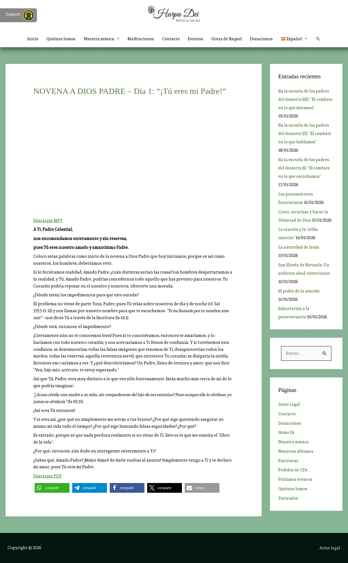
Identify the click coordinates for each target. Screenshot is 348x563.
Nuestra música (97, 38)
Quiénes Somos (59, 38)
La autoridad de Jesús (299, 247)
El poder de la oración (299, 291)
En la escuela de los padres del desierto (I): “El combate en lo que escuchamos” (304, 168)
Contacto (171, 38)
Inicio (30, 38)
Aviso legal (330, 547)
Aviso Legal (289, 404)
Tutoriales (288, 498)
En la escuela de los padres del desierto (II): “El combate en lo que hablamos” (305, 133)
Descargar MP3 (47, 220)
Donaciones (263, 38)
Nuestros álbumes (296, 451)
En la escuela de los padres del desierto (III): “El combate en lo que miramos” (305, 99)
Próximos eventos (295, 479)
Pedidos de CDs (293, 470)
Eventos (196, 38)
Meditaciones (140, 38)
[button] (321, 39)
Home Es (286, 432)
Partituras (288, 460)
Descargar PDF (47, 476)
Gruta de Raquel (227, 38)
